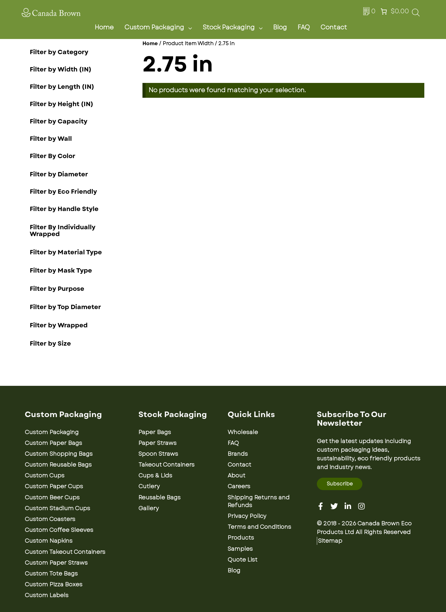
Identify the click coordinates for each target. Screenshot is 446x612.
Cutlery (149, 486)
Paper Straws (157, 443)
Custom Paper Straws (56, 563)
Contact (334, 27)
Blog (280, 27)
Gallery (148, 508)
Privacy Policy (247, 516)
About (236, 476)
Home (104, 27)
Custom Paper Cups (54, 486)
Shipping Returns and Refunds (259, 501)
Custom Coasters (50, 519)
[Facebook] (320, 506)
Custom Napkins (48, 541)
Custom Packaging (162, 27)
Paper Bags (154, 432)
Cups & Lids (155, 476)
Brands (238, 454)
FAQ (304, 27)
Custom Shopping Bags (59, 454)
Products (241, 538)
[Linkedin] (348, 506)
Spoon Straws (158, 454)
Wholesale (243, 432)
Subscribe (340, 483)
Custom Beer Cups (52, 497)
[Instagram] (361, 506)
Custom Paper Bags (53, 443)
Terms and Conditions (259, 527)
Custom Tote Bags (51, 574)
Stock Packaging (236, 27)
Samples (240, 549)
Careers (239, 486)
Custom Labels (46, 595)
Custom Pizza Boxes (53, 584)
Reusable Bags (159, 497)
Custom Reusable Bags (58, 465)
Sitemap (330, 541)
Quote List (242, 560)
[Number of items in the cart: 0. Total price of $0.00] (394, 11)
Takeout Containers (166, 465)
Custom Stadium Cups (57, 508)
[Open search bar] (416, 14)
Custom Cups (44, 476)
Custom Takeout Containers (65, 552)
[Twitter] (334, 506)
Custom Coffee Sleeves (59, 530)
